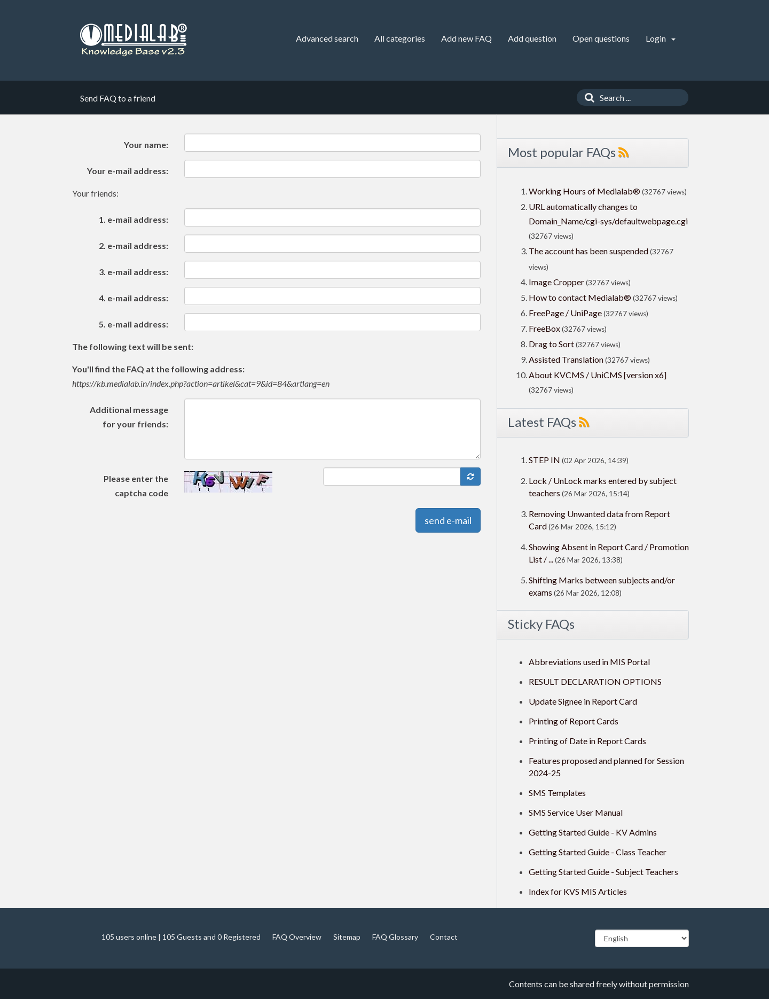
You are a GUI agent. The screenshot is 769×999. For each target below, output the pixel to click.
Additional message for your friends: (129, 416)
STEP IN (544, 460)
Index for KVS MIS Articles (578, 891)
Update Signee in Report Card (583, 701)
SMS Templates (557, 792)
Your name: (146, 144)
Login (661, 38)
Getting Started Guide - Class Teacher (597, 852)
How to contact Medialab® (580, 297)
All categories (399, 38)
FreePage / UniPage (565, 313)
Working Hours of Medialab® (584, 191)
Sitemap (346, 936)
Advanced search (327, 38)
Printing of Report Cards (573, 721)
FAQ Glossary (395, 936)
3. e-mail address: (133, 272)
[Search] (587, 97)
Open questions (601, 38)
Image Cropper (556, 282)
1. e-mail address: (133, 219)
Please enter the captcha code (136, 485)
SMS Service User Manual (576, 812)
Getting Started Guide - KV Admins (593, 832)
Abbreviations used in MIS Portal (589, 662)
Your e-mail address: (127, 171)
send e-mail (448, 520)
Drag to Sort (551, 344)
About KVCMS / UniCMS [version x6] (597, 375)
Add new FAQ (466, 38)
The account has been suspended (588, 251)
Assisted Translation (566, 359)
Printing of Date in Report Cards (587, 741)
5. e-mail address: (133, 324)
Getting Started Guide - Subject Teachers (603, 872)
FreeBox (544, 328)
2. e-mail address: (133, 245)
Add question (532, 38)
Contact (444, 936)
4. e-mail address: (133, 298)
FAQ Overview (296, 936)
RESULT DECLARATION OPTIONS (595, 681)
